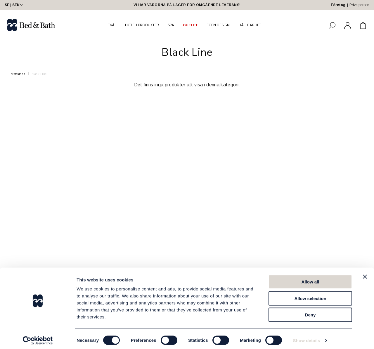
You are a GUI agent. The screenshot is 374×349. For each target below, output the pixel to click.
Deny (310, 311)
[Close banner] (365, 274)
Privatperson (359, 5)
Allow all (310, 278)
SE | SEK (14, 5)
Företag (338, 5)
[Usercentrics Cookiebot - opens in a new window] (37, 337)
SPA (171, 25)
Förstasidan (17, 74)
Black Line (39, 74)
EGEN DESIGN (218, 25)
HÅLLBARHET (249, 25)
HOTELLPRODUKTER (142, 25)
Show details (306, 337)
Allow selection (310, 295)
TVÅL (112, 25)
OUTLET (190, 25)
